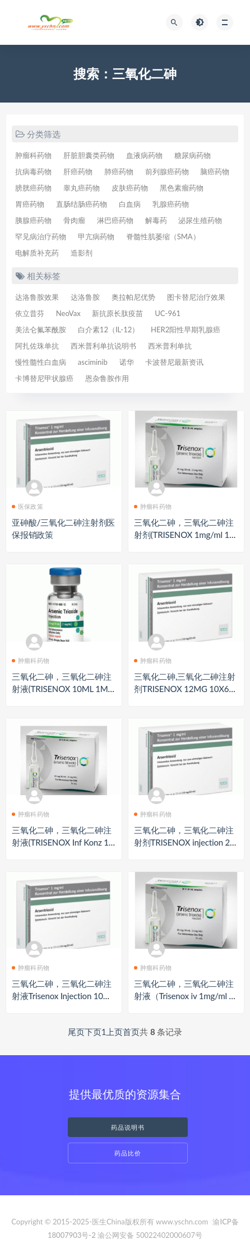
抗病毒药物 (33, 171)
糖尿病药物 (192, 155)
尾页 (76, 1032)
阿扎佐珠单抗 (37, 345)
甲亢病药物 (96, 236)
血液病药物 (144, 155)
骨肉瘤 (74, 220)
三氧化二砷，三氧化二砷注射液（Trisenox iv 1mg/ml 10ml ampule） (184, 995)
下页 (93, 1032)
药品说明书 (128, 1127)
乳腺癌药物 (170, 203)
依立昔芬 (29, 313)
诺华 (126, 362)
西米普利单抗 (170, 345)
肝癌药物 (77, 171)
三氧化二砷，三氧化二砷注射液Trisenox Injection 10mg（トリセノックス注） (63, 995)
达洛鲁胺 (85, 297)
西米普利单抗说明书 (103, 345)
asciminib (93, 362)
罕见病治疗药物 (40, 236)
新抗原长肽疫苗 (117, 313)
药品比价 (127, 1153)
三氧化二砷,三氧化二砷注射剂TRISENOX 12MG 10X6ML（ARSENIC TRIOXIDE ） (185, 688)
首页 (131, 1032)
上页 (114, 1032)
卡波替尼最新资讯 (174, 362)
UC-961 (167, 313)
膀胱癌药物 (33, 187)
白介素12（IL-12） (108, 329)
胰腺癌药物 (33, 220)
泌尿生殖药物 (200, 220)
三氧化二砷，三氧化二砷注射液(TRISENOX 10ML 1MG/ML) (62, 688)
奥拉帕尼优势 (133, 297)
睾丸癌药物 (81, 187)
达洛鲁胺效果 (37, 297)
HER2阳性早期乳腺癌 (185, 329)
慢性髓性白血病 (40, 362)
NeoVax (68, 313)
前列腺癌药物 (167, 171)
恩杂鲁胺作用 (107, 378)
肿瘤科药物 (33, 155)
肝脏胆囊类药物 (88, 155)
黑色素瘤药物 (181, 187)
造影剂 (81, 252)
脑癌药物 (214, 171)
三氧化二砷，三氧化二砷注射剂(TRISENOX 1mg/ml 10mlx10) (184, 534)
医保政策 (27, 506)
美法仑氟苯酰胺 (40, 329)
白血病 (130, 203)
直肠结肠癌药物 (81, 203)
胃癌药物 (29, 203)
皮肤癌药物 (130, 187)
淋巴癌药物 (115, 220)
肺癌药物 (118, 171)
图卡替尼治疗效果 (196, 297)
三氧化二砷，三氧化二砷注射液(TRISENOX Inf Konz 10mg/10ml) (62, 842)
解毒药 (156, 220)
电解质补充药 (37, 252)
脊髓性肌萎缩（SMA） (163, 236)
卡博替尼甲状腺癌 (44, 378)
